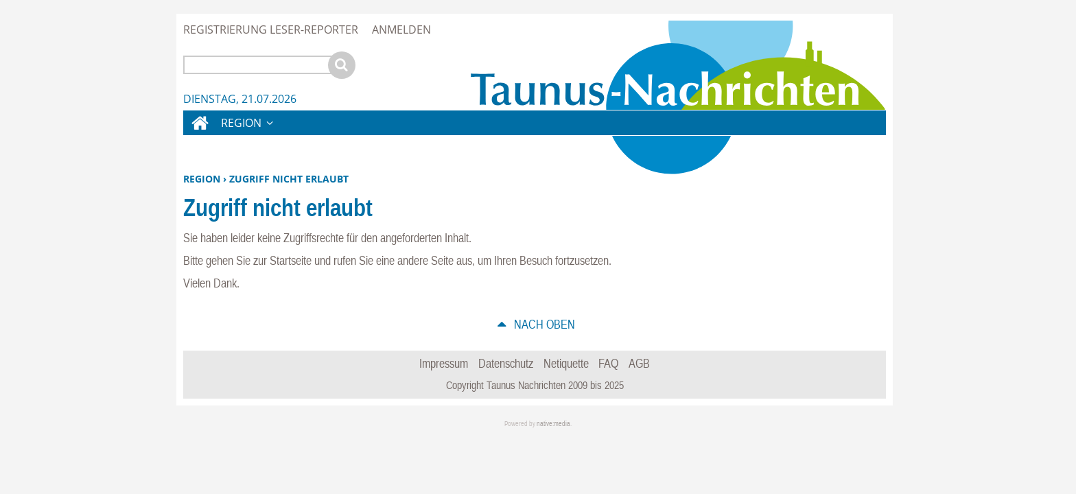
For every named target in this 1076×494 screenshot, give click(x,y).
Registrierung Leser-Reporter (270, 29)
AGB (639, 363)
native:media (553, 423)
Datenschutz (505, 363)
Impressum (443, 363)
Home (199, 131)
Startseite (291, 260)
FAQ (608, 363)
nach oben (543, 324)
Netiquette (566, 363)
